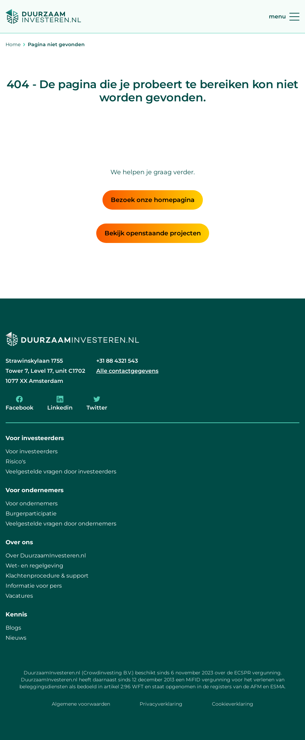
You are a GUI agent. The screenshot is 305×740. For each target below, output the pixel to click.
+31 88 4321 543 (117, 361)
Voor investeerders (32, 451)
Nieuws (16, 637)
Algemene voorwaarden (81, 704)
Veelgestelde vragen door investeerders (61, 471)
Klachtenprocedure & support (47, 575)
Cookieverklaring (232, 704)
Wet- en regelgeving (34, 565)
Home (13, 44)
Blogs (13, 627)
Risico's (16, 461)
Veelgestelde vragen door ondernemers (61, 523)
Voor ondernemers (32, 503)
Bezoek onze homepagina (153, 200)
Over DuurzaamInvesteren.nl (46, 555)
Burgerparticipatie (31, 513)
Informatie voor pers (34, 585)
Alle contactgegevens (127, 371)
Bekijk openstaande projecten (153, 233)
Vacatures (19, 595)
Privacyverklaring (161, 704)
